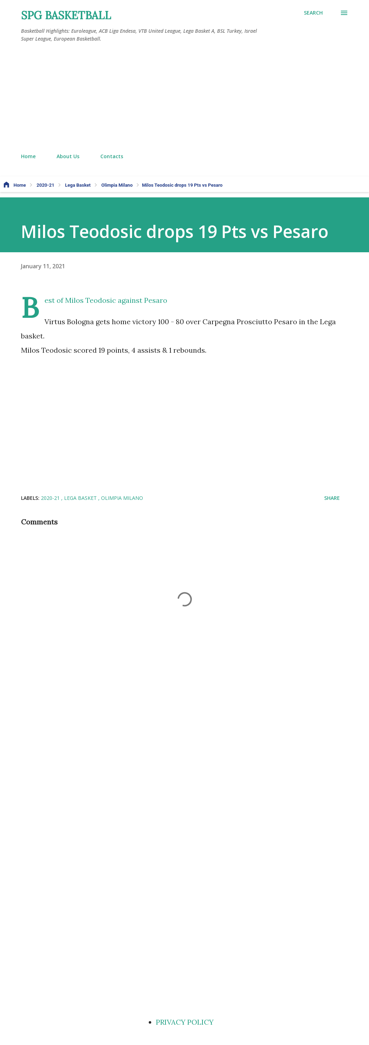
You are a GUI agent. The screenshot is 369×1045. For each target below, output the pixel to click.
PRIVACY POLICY (185, 1022)
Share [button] (332, 498)
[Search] (313, 13)
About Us (68, 156)
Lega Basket (81, 498)
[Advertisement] (184, 98)
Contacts (111, 156)
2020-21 (51, 498)
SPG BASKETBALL (66, 15)
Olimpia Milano (122, 498)
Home (28, 156)
